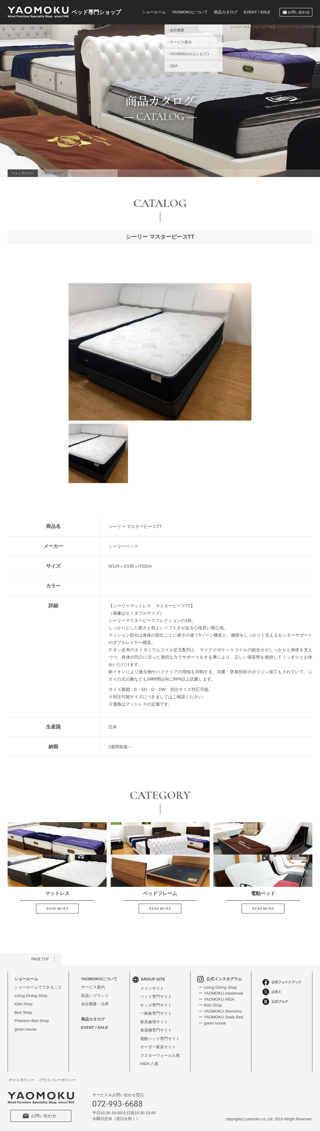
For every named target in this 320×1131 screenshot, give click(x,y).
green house (25, 1029)
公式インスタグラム (219, 979)
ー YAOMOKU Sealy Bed (221, 1017)
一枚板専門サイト (156, 1013)
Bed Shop (23, 1012)
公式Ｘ (271, 991)
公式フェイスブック (281, 982)
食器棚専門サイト (156, 1030)
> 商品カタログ (52, 173)
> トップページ (22, 173)
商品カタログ (226, 12)
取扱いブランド (95, 995)
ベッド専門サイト (156, 996)
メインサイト (152, 988)
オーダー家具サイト (158, 1047)
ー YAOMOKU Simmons (220, 1011)
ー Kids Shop (210, 1005)
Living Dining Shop (30, 995)
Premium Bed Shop (31, 1020)
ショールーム (154, 12)
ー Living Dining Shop (218, 987)
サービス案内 (93, 987)
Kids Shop (23, 1004)
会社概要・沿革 (95, 1004)
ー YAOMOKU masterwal (221, 993)
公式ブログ (275, 1001)
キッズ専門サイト (156, 1005)
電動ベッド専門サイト (160, 1038)
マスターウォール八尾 (160, 1055)
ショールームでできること (38, 987)
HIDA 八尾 (149, 1063)
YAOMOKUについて (99, 979)
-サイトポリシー (21, 1080)
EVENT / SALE (257, 12)
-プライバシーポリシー (57, 1080)
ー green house (212, 1023)
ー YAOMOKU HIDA (216, 999)
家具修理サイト (154, 1022)
